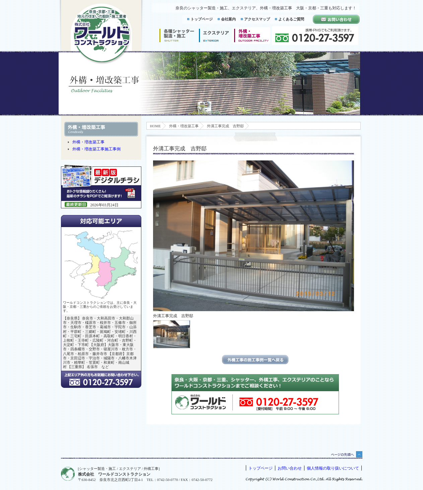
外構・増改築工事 (184, 126)
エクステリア (214, 35)
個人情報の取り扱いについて (333, 468)
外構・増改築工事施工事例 (96, 149)
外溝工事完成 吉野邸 (225, 126)
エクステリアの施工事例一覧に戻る (255, 359)
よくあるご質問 (291, 19)
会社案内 (228, 19)
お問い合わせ (290, 468)
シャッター (177, 35)
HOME (155, 126)
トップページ (202, 19)
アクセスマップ (257, 19)
